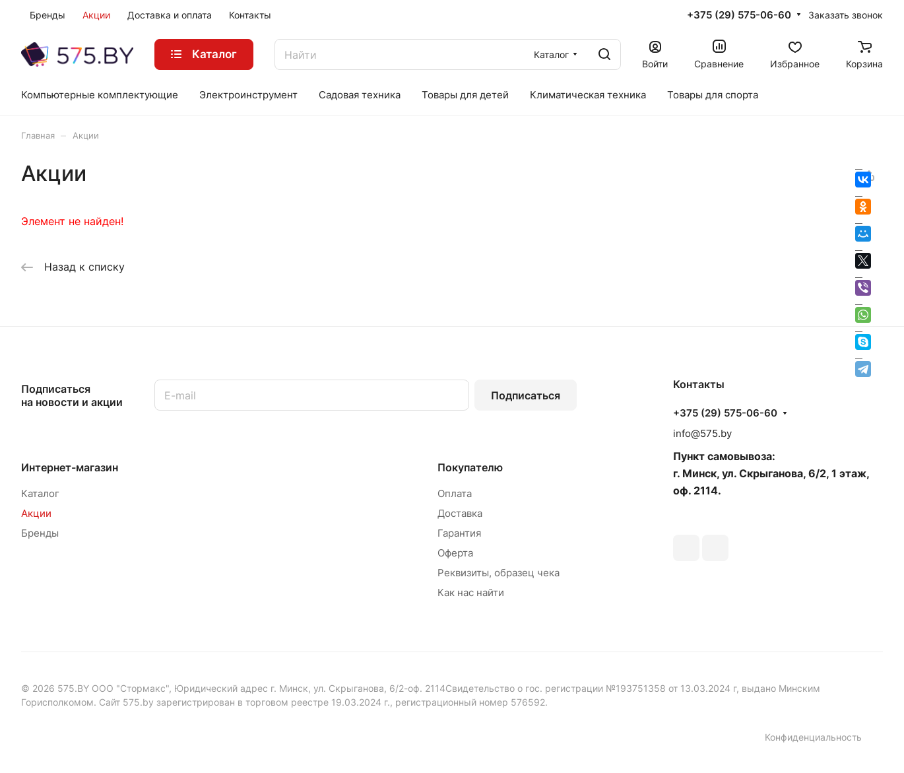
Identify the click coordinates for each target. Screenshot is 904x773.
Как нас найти (470, 592)
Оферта (455, 553)
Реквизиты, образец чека (498, 572)
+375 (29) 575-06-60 (739, 15)
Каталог (40, 493)
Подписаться (525, 395)
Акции (36, 513)
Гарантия (459, 533)
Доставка (459, 513)
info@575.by (702, 433)
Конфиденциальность (813, 737)
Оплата (454, 493)
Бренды (40, 533)
